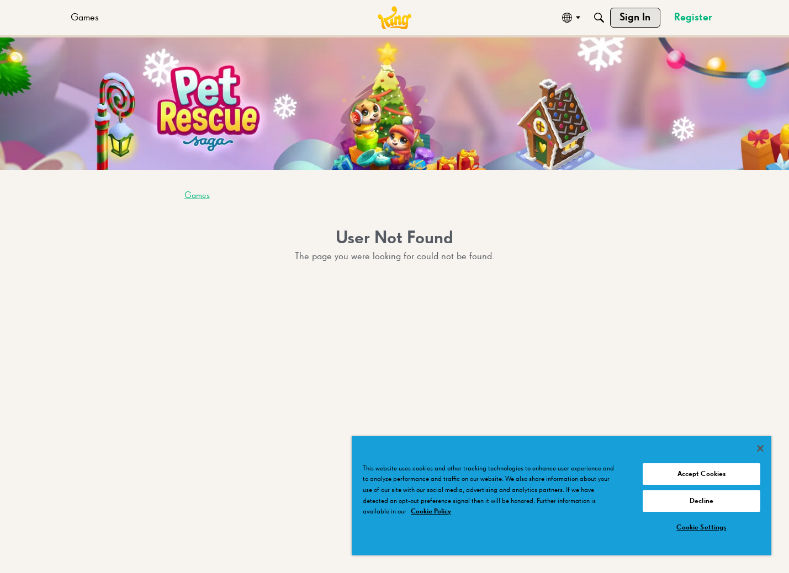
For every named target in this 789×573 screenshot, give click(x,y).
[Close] (760, 448)
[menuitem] (84, 18)
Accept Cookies (701, 474)
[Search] (599, 18)
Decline (701, 501)
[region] (561, 495)
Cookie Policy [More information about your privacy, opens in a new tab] (431, 511)
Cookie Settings (701, 527)
